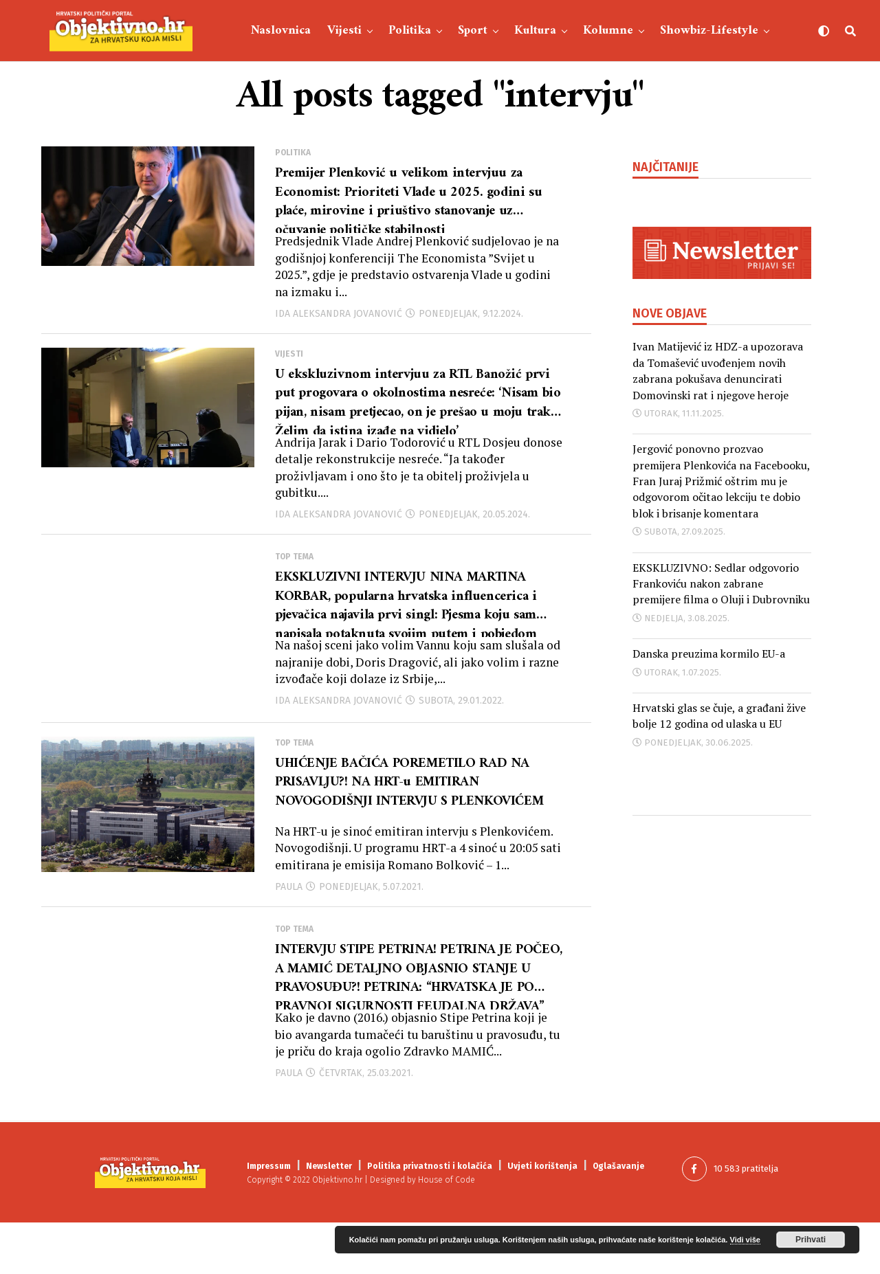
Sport (472, 30)
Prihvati (810, 1239)
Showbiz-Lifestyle (709, 30)
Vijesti (344, 30)
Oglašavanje (618, 1217)
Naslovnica (281, 30)
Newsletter (329, 1217)
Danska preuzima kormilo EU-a (708, 653)
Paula (288, 931)
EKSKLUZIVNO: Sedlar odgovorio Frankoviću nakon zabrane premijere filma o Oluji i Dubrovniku (721, 583)
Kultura (535, 30)
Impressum (269, 1217)
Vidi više (745, 1240)
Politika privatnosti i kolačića (429, 1217)
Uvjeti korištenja (542, 1217)
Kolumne (608, 30)
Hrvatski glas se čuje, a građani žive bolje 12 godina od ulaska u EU (719, 715)
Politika (409, 30)
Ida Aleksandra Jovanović (338, 325)
